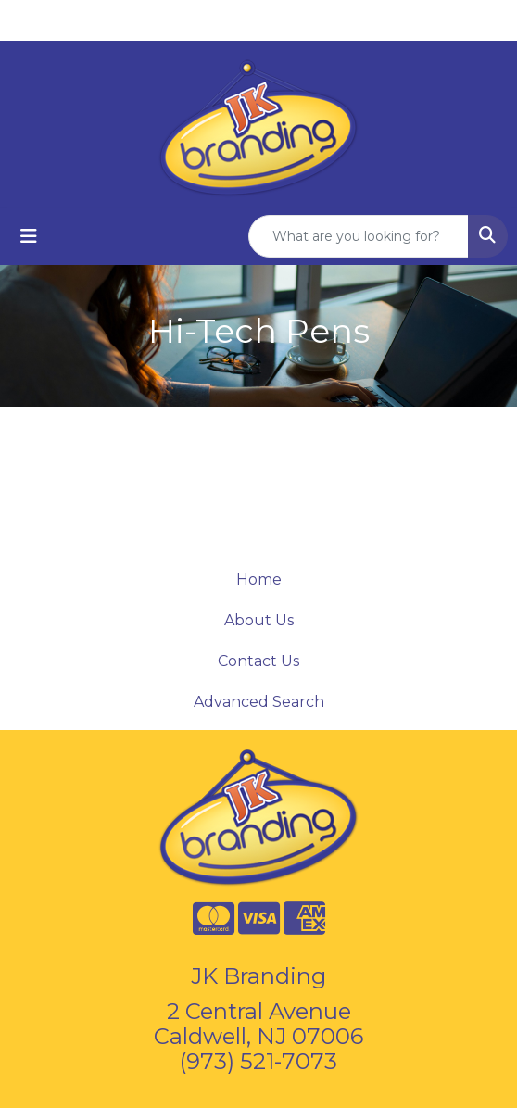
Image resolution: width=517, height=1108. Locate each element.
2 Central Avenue (259, 1011)
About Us (259, 620)
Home (259, 579)
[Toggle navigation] (28, 236)
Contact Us (258, 661)
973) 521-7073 (261, 1061)
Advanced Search (259, 702)
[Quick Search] (358, 236)
